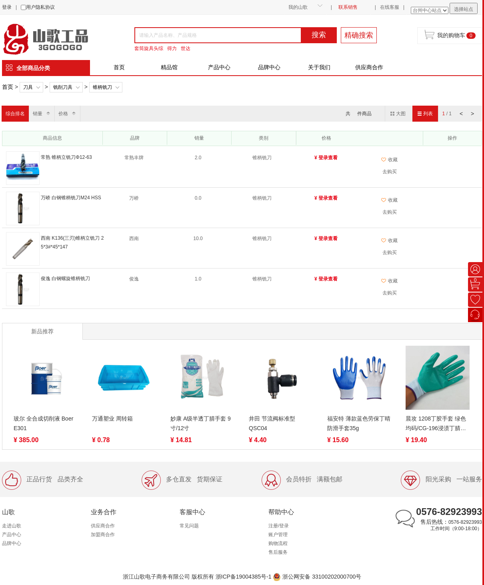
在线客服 (389, 7)
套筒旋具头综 (148, 48)
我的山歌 (298, 7)
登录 (7, 7)
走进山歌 (11, 526)
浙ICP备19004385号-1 (244, 576)
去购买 (389, 171)
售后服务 (278, 552)
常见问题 (189, 526)
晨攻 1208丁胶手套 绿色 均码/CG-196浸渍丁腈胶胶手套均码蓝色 (436, 424)
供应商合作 (369, 67)
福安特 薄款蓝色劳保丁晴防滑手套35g (358, 423)
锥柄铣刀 (102, 87)
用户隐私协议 (40, 7)
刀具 (28, 87)
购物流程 (278, 543)
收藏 (389, 159)
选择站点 (463, 9)
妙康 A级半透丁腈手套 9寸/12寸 (200, 423)
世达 (185, 48)
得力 (172, 48)
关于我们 (319, 67)
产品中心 (219, 67)
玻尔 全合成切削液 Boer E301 (43, 423)
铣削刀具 (62, 87)
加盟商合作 (103, 534)
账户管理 (278, 534)
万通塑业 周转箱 (112, 418)
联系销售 (348, 7)
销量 (37, 113)
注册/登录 (278, 526)
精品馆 (169, 67)
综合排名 (15, 113)
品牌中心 (269, 67)
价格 (63, 113)
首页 (119, 67)
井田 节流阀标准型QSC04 (272, 423)
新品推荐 (42, 331)
